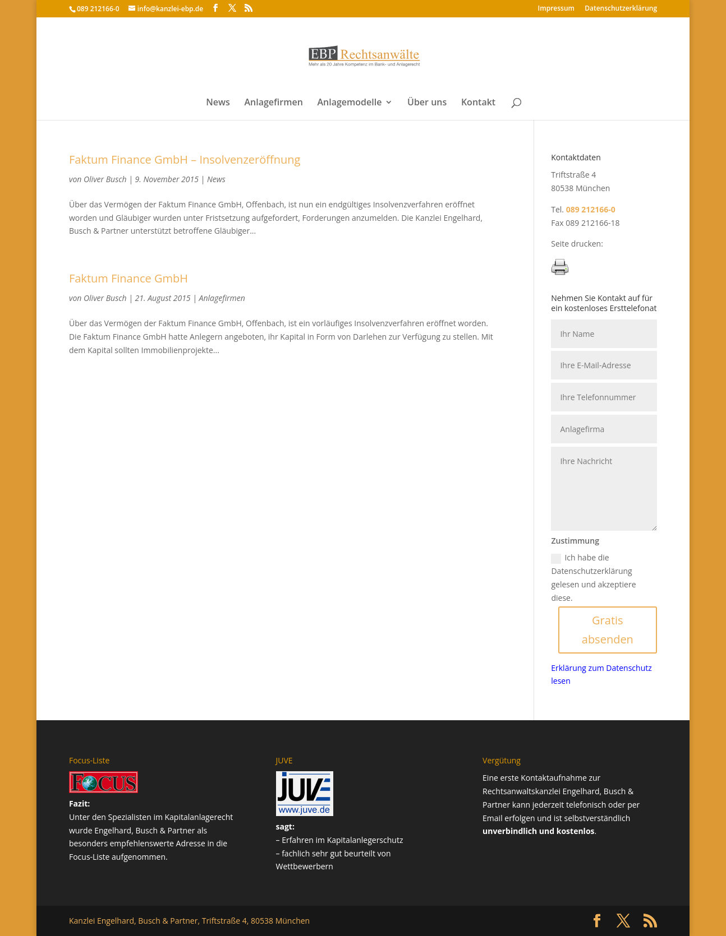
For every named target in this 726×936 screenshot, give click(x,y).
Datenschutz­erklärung (621, 9)
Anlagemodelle (349, 103)
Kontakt (478, 103)
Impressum (556, 9)
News (218, 103)
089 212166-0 (98, 8)
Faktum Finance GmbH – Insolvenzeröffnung (184, 159)
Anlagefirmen (273, 103)
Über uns (427, 103)
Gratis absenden (607, 630)
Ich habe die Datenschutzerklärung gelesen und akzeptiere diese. (593, 577)
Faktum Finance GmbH (128, 278)
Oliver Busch (105, 179)
